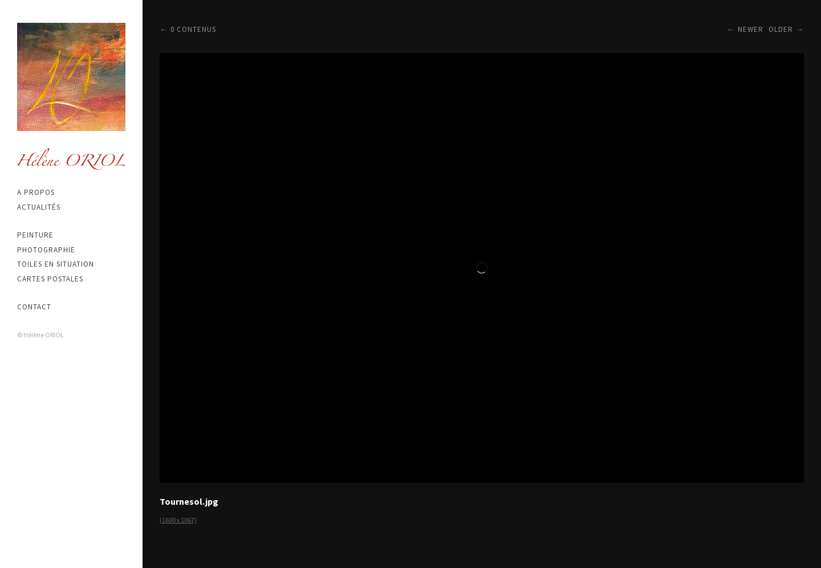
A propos (36, 192)
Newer (750, 29)
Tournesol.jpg (189, 501)
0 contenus (193, 29)
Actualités (38, 207)
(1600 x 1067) (178, 520)
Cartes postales (50, 279)
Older (781, 29)
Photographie (46, 250)
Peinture (35, 235)
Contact (34, 307)
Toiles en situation (55, 264)
